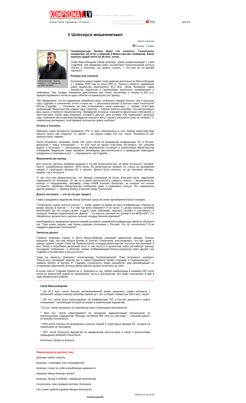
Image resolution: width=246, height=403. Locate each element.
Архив (61, 22)
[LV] (188, 22)
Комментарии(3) (95, 397)
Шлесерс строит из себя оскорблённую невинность (66, 368)
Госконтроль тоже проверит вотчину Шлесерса (63, 384)
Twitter (151, 46)
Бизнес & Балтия (146, 41)
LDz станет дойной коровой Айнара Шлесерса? (64, 389)
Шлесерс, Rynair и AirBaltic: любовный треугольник (66, 378)
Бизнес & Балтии (121, 103)
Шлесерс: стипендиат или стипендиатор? (60, 362)
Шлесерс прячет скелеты (51, 357)
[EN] (184, 22)
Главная (53, 22)
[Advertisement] (86, 5)
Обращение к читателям (77, 22)
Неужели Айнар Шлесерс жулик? (55, 373)
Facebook (139, 46)
